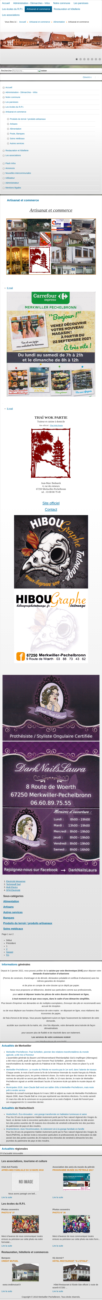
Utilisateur (10, 178)
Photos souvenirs (10, 1209)
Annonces (10, 168)
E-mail (10, 288)
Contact (51, 509)
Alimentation (15, 129)
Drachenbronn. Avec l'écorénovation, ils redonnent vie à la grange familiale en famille (45, 1129)
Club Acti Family (9, 1167)
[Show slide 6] (96, 59)
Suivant (9, 952)
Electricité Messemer (15, 881)
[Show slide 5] (92, 59)
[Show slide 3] (84, 59)
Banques (8, 917)
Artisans (13, 124)
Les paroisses (81, 3)
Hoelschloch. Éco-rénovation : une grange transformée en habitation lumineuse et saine (46, 1114)
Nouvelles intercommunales (18, 173)
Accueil (6, 3)
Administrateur (12, 183)
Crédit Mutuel (9, 1261)
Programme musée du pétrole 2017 (73, 1170)
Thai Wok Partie (56, 425)
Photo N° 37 (8, 1212)
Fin (7, 955)
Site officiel (51, 503)
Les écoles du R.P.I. (12, 9)
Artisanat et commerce (38, 9)
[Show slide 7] (100, 59)
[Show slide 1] (77, 59)
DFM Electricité (13, 890)
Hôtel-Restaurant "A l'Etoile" (70, 1261)
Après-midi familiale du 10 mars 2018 (22, 1170)
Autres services (17, 143)
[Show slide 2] (80, 59)
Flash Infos (10, 163)
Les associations (11, 15)
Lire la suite (6, 1197)
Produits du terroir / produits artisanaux (28, 119)
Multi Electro (12, 887)
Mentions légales (13, 188)
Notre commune (61, 3)
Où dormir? (58, 1258)
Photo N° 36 (59, 1212)
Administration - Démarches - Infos (31, 3)
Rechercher (6, 70)
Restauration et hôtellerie (67, 9)
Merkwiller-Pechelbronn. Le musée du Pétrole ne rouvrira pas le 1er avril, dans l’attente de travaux (51, 1069)
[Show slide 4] (88, 59)
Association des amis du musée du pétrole (74, 1167)
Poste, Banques (17, 133)
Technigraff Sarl (13, 884)
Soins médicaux (17, 138)
